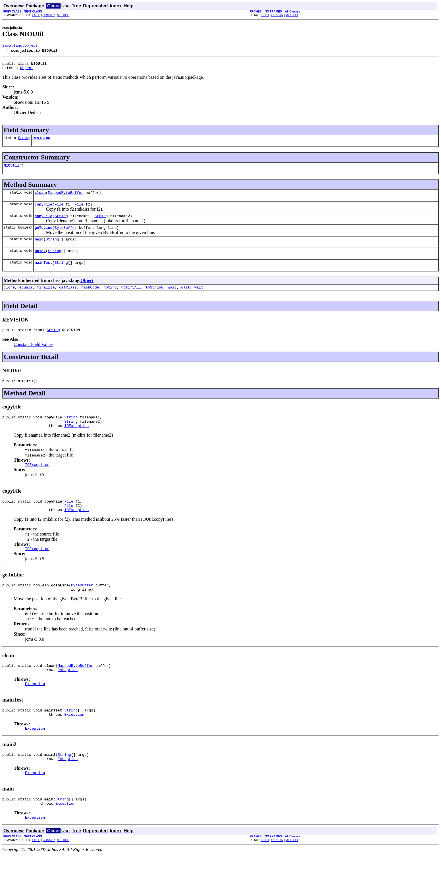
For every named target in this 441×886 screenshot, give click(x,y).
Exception (68, 692)
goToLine (43, 235)
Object (26, 70)
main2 (40, 260)
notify (110, 298)
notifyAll (131, 298)
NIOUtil (11, 169)
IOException (76, 440)
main (39, 247)
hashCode (90, 298)
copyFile (43, 210)
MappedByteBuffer (66, 197)
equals (26, 298)
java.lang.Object (20, 46)
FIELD (36, 15)
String (24, 141)
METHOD (63, 15)
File (59, 210)
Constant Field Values (33, 356)
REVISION (41, 141)
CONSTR (49, 15)
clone (9, 298)
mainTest (43, 272)
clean (40, 197)
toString (154, 298)
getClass (68, 298)
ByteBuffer (66, 235)
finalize (46, 298)
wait (172, 298)
